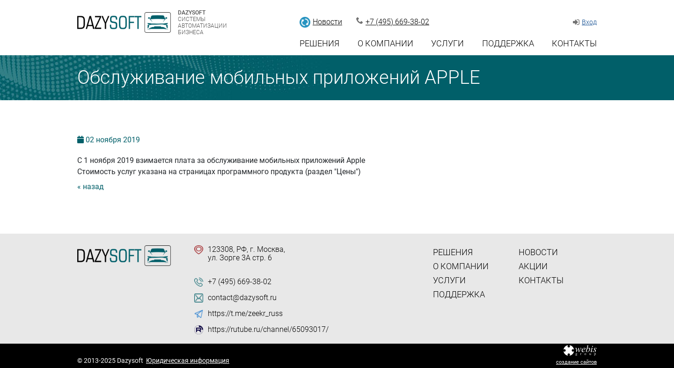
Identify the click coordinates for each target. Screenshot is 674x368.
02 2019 (113, 139)
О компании (385, 43)
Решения (319, 43)
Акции (533, 266)
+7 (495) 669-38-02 (397, 21)
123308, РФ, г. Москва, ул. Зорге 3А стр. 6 (246, 253)
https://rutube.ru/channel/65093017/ (268, 329)
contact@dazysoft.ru (242, 298)
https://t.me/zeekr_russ (245, 313)
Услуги (447, 43)
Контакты (574, 43)
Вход (589, 22)
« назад (90, 186)
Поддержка (508, 43)
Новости (327, 21)
